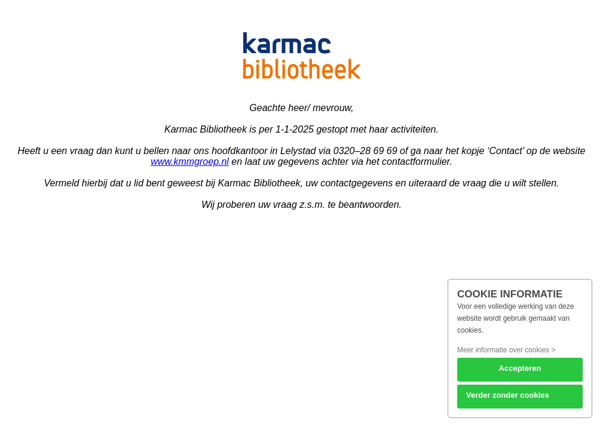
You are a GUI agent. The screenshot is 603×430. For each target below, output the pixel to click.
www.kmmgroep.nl (190, 161)
